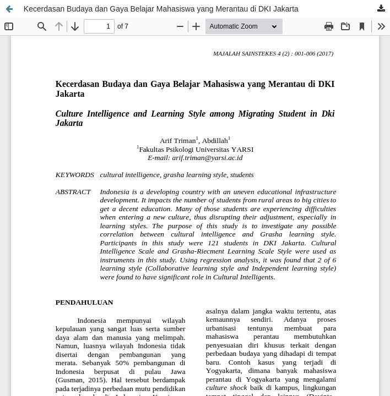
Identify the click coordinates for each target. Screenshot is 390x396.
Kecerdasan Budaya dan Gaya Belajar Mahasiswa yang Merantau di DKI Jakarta (161, 8)
